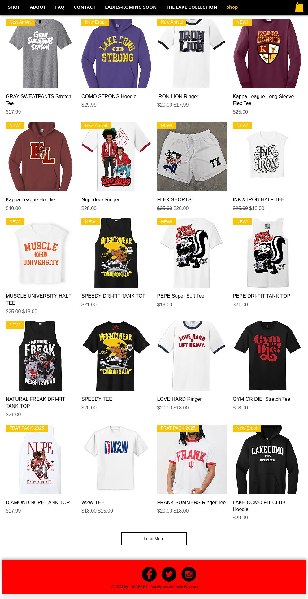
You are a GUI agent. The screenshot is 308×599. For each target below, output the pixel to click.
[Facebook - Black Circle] (149, 574)
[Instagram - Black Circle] (188, 574)
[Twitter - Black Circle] (169, 574)
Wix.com (191, 586)
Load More (154, 538)
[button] (299, 7)
